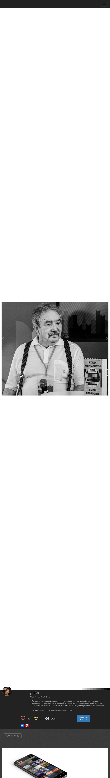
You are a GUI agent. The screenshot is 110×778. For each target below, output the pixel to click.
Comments (12, 735)
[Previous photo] (3, 338)
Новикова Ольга (40, 697)
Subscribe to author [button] (83, 718)
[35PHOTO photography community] (15, 4)
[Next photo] (107, 338)
